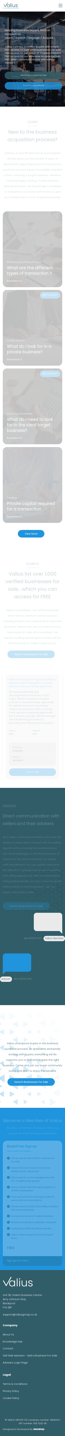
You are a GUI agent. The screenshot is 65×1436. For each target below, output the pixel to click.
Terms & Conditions (15, 1384)
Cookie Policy (11, 1398)
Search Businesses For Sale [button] (31, 655)
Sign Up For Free (18, 1261)
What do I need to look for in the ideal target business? (30, 426)
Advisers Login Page (15, 1363)
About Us (8, 1334)
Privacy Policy (11, 1391)
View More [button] (31, 534)
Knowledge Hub (13, 1342)
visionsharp (38, 1429)
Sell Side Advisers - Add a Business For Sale (30, 1356)
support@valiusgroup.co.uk (20, 1315)
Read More (14, 281)
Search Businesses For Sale (33, 75)
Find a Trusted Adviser (33, 86)
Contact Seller (32, 773)
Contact (8, 1348)
